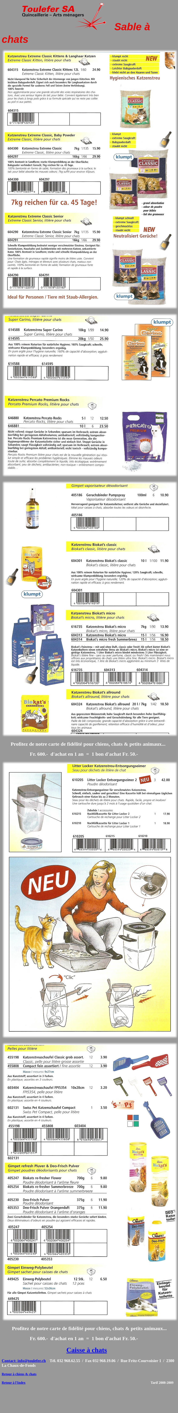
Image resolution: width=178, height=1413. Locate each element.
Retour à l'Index (14, 1382)
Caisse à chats (86, 1350)
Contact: (9, 1360)
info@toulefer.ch (31, 1360)
